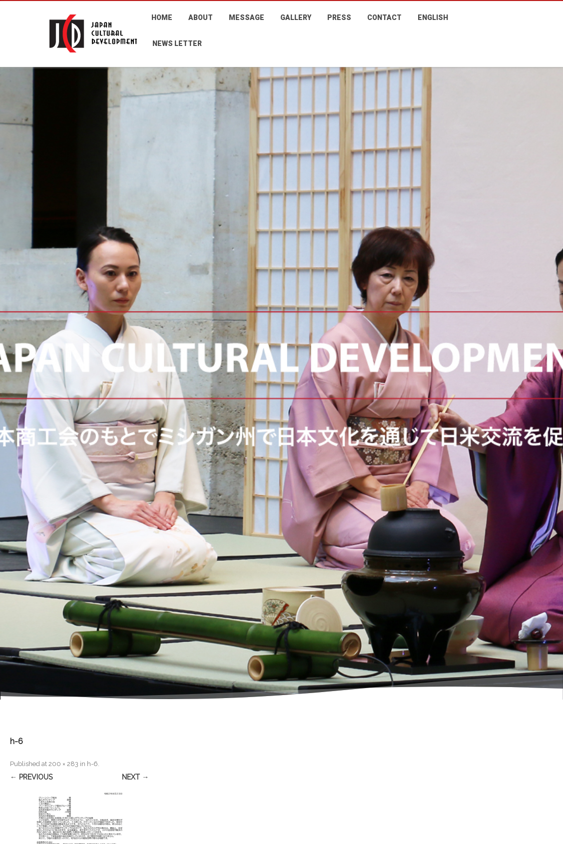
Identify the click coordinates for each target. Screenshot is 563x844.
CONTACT (384, 17)
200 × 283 (63, 764)
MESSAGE (246, 17)
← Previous (31, 777)
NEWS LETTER (177, 43)
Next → (135, 777)
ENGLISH (433, 17)
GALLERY (295, 17)
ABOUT (200, 17)
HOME (161, 17)
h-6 (92, 764)
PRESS (339, 17)
